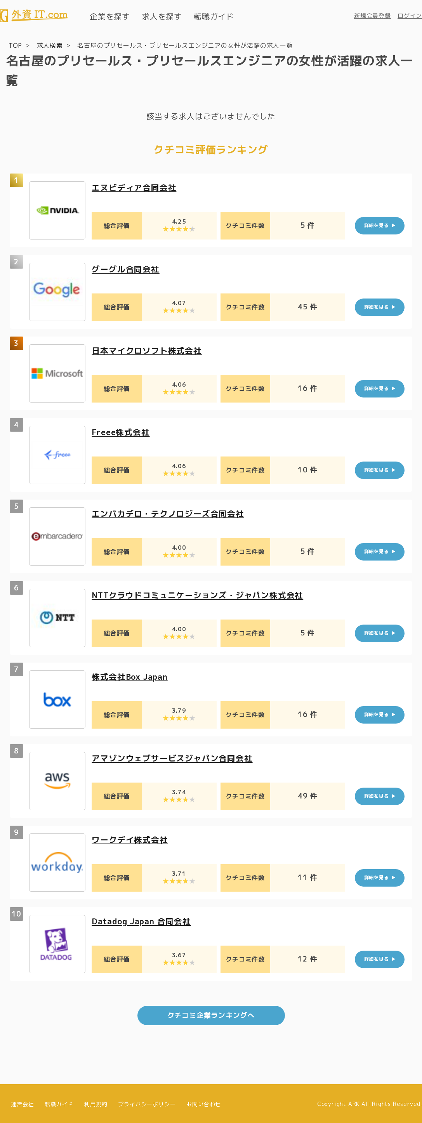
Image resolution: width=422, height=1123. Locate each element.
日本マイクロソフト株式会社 (149, 350)
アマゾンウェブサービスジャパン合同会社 (176, 758)
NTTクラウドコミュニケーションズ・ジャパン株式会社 (203, 594)
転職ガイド (214, 16)
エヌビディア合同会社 (136, 187)
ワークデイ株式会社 (131, 839)
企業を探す (110, 16)
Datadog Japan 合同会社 (145, 921)
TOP (15, 45)
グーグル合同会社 (127, 268)
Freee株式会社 (122, 431)
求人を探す (162, 16)
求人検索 (50, 45)
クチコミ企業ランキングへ (211, 1014)
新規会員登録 (372, 16)
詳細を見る (376, 225)
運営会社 (22, 1102)
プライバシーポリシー (146, 1102)
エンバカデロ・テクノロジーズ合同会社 (171, 513)
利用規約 (95, 1102)
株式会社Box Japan (132, 676)
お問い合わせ (203, 1102)
